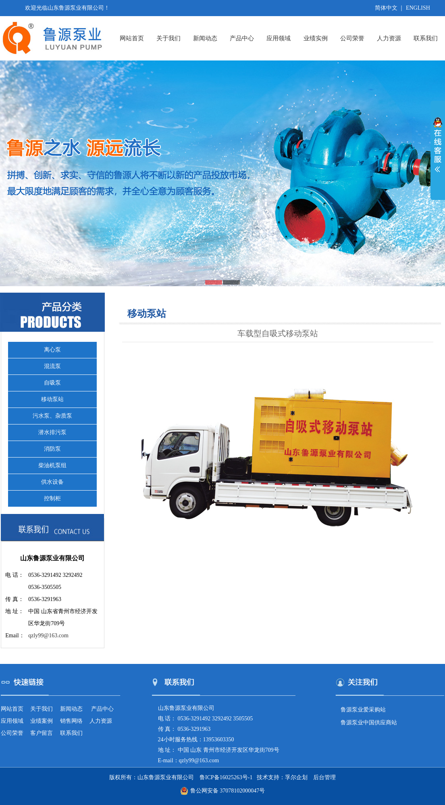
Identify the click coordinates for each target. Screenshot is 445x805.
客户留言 (41, 733)
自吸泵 (52, 383)
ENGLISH (418, 8)
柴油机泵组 (52, 465)
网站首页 (132, 38)
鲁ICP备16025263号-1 (226, 777)
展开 (437, 150)
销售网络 (71, 721)
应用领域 (278, 38)
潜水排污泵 (52, 432)
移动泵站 (52, 399)
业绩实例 (316, 38)
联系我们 (426, 38)
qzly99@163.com (48, 635)
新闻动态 (205, 38)
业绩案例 (41, 721)
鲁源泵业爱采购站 (363, 710)
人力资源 (389, 38)
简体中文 (386, 8)
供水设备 (52, 482)
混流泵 (52, 366)
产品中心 (242, 38)
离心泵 (52, 350)
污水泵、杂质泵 (52, 416)
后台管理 (324, 777)
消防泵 (52, 449)
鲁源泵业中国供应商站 (369, 723)
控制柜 (52, 498)
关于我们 (168, 38)
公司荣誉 (352, 38)
